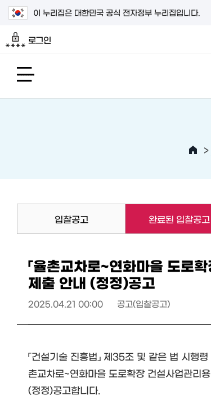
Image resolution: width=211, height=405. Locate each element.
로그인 (28, 40)
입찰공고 (71, 218)
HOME (193, 150)
